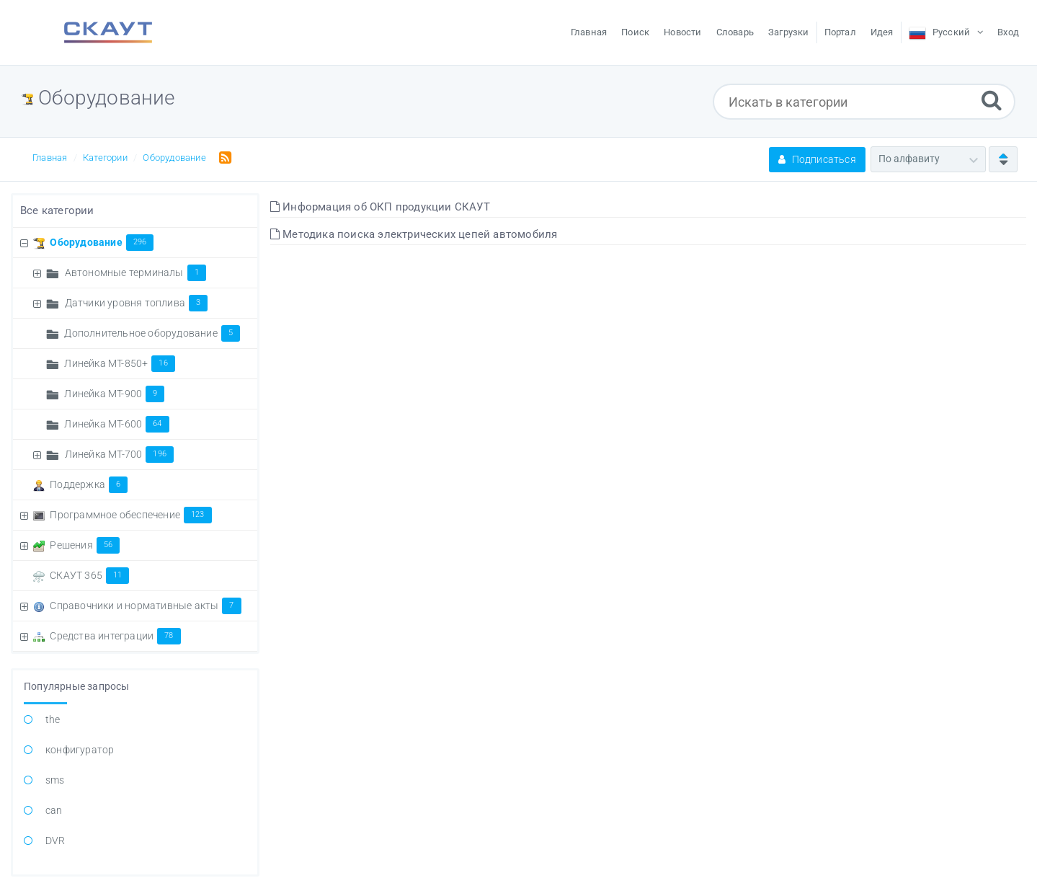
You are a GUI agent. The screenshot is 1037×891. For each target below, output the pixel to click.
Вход (1008, 32)
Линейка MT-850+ (119, 363)
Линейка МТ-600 (116, 423)
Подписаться (817, 159)
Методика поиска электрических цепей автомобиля (414, 234)
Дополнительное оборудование (152, 333)
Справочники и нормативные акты (145, 605)
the (53, 719)
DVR (55, 840)
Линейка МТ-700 (119, 454)
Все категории (57, 210)
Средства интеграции (115, 635)
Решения (85, 544)
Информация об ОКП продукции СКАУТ (380, 206)
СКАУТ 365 (89, 575)
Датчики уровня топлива (136, 302)
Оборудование (174, 157)
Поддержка (89, 484)
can (54, 810)
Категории (105, 157)
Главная (49, 157)
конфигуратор (79, 749)
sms (55, 780)
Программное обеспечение (130, 514)
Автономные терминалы (135, 272)
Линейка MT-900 (114, 393)
